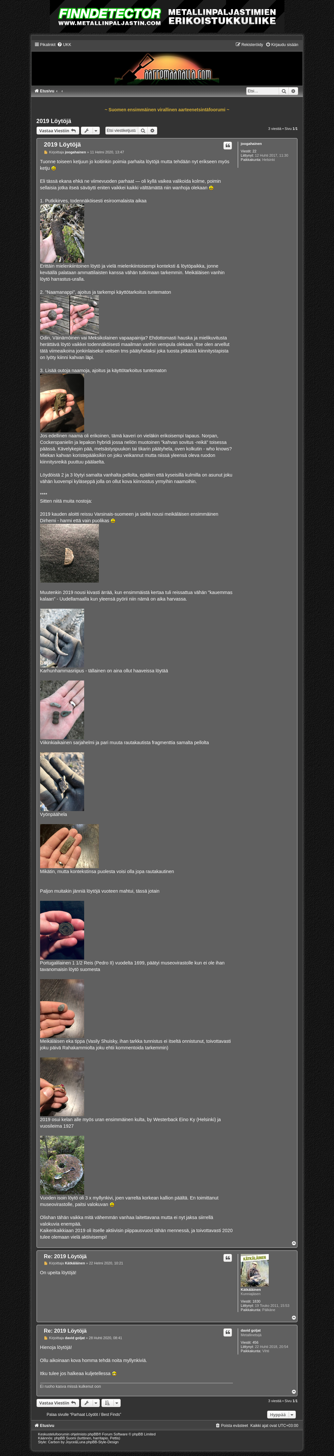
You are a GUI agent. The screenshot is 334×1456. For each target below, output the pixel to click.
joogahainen (251, 144)
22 (254, 151)
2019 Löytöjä (54, 121)
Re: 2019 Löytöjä (65, 1256)
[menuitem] (64, 44)
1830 (256, 1301)
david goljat (251, 1330)
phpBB (93, 1434)
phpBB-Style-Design (102, 1442)
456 (255, 1342)
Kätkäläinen (251, 1290)
